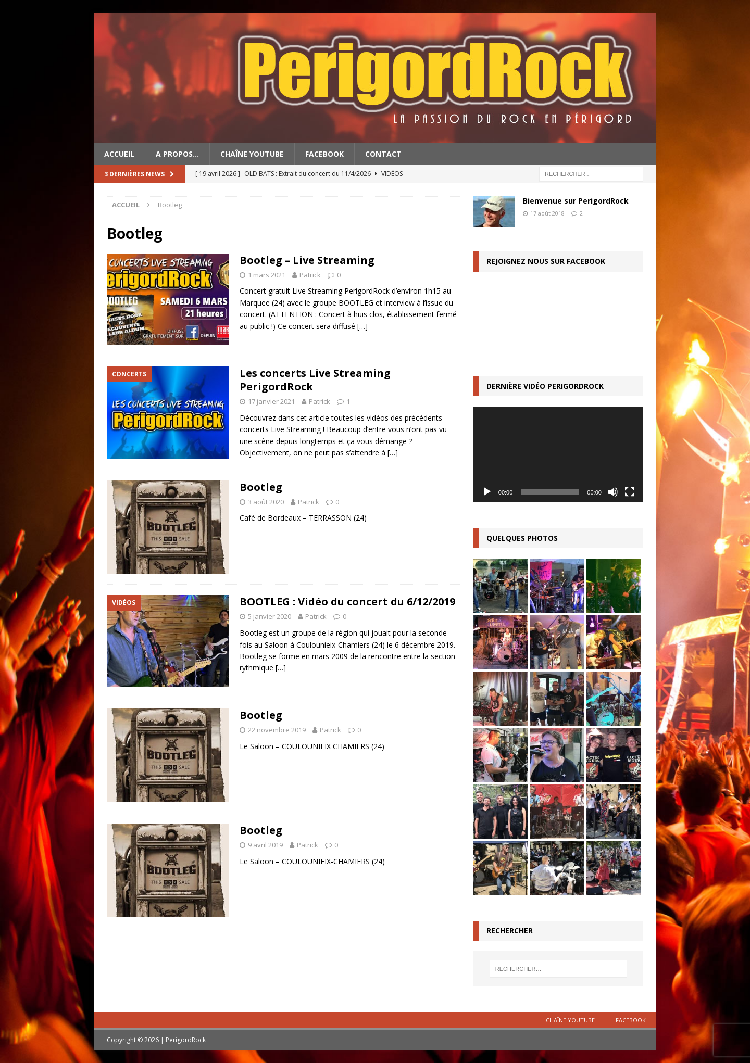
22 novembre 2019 (277, 730)
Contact (383, 154)
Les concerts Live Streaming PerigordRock (315, 380)
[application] (558, 454)
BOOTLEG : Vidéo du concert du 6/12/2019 (347, 601)
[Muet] (613, 492)
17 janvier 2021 (271, 401)
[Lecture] (487, 492)
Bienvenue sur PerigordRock (576, 201)
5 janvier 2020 (269, 616)
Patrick (310, 275)
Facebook (324, 154)
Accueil (119, 154)
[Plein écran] (629, 492)
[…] (362, 326)
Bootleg (261, 487)
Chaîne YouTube (252, 154)
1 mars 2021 (266, 275)
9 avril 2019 (265, 845)
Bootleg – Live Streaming (307, 260)
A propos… (177, 154)
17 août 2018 (547, 213)
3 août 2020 (266, 502)
